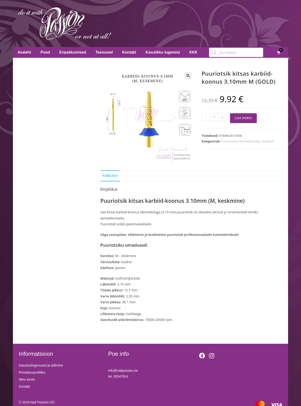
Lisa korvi (243, 118)
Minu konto (27, 379)
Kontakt (129, 52)
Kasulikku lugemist (163, 52)
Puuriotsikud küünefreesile (240, 141)
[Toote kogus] (214, 117)
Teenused (104, 52)
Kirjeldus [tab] (110, 176)
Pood (45, 52)
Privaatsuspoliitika (32, 372)
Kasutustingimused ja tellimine (41, 365)
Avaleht (24, 52)
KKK (193, 52)
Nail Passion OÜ (42, 402)
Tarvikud (267, 141)
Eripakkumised (72, 52)
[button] (188, 75)
